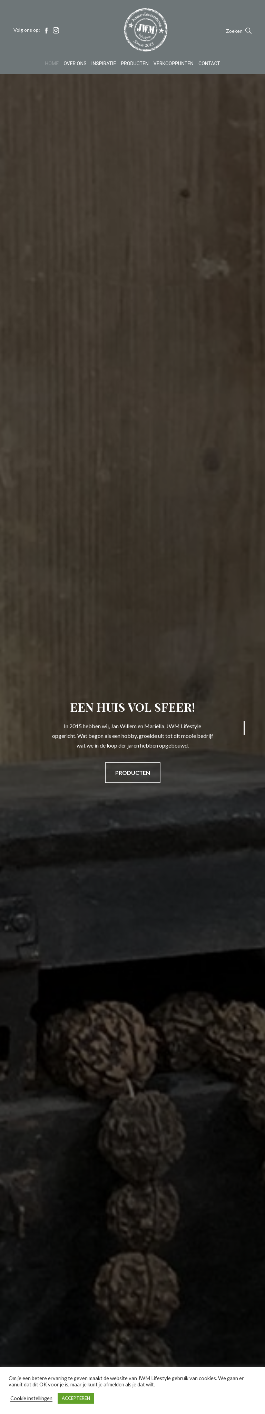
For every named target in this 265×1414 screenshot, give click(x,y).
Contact (209, 63)
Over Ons (74, 63)
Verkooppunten (174, 63)
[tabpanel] (132, 741)
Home (52, 63)
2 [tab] (235, 741)
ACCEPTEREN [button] (76, 1398)
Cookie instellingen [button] (31, 1398)
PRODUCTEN (132, 772)
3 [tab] (235, 758)
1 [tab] (235, 724)
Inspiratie (103, 63)
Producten (135, 63)
